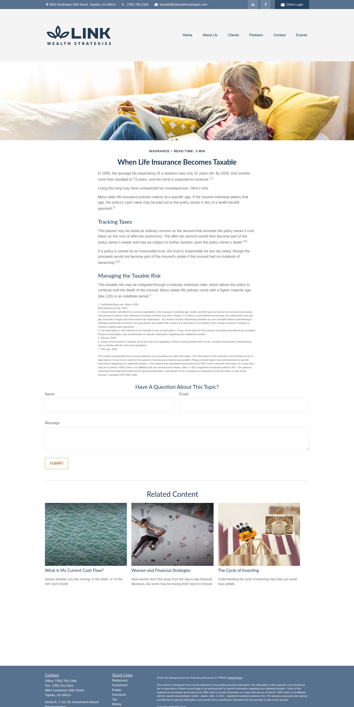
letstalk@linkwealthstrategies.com (180, 4)
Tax (114, 699)
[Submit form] (56, 463)
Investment (120, 685)
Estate (116, 690)
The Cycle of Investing (238, 570)
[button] (187, 35)
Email (183, 394)
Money (117, 704)
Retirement (120, 680)
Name (50, 394)
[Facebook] (265, 4)
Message (52, 423)
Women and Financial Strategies (161, 570)
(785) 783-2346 (135, 4)
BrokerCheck (235, 677)
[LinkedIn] (253, 4)
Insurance (119, 694)
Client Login (292, 5)
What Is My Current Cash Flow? (74, 570)
